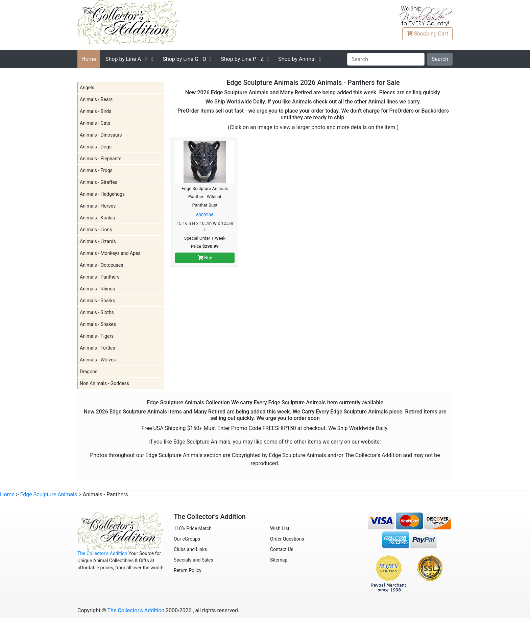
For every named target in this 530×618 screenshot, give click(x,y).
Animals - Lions (96, 229)
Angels (87, 87)
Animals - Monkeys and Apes (110, 253)
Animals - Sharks (97, 300)
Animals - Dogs (96, 146)
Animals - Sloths (97, 312)
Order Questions (287, 539)
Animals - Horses (98, 206)
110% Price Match (193, 528)
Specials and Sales (193, 560)
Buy (205, 257)
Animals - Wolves (98, 359)
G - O (184, 59)
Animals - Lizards (98, 241)
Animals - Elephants (100, 158)
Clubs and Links (190, 549)
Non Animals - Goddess (104, 383)
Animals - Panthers (99, 277)
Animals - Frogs (96, 170)
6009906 (204, 214)
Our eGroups (187, 539)
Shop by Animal (297, 59)
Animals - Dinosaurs (101, 135)
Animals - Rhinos (97, 288)
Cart (427, 33)
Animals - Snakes (98, 324)
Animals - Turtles (97, 348)
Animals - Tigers (97, 336)
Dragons (88, 371)
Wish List (279, 528)
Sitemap (278, 560)
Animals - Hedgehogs (102, 194)
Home (88, 59)
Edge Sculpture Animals (48, 494)
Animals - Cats (95, 123)
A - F (126, 59)
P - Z (242, 59)
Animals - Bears (96, 99)
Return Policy (187, 570)
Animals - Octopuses (101, 265)
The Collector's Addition (102, 553)
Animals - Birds (95, 111)
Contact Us (281, 549)
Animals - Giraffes (98, 182)
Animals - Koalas (97, 217)
